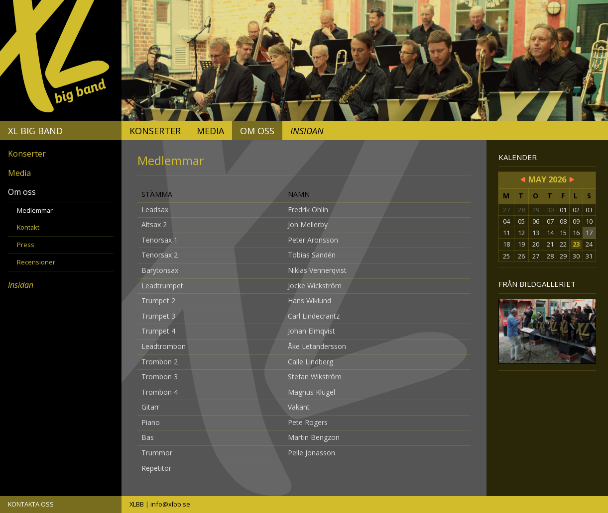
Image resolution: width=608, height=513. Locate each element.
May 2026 (547, 179)
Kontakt (28, 227)
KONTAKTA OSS (31, 504)
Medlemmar (35, 210)
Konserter (155, 131)
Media (210, 131)
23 (576, 244)
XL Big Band (35, 131)
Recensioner (36, 261)
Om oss (257, 131)
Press (25, 244)
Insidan (307, 131)
